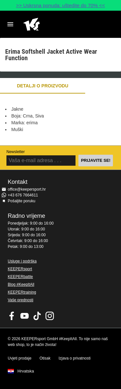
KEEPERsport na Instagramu (49, 316)
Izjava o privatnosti (74, 358)
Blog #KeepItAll (21, 284)
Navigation (10, 24)
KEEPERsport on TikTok (37, 316)
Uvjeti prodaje (19, 358)
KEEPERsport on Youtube (24, 316)
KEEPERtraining (22, 292)
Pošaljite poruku (21, 201)
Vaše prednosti (20, 300)
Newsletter (15, 152)
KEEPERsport (20, 269)
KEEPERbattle (20, 276)
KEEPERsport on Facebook (12, 316)
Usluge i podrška (22, 261)
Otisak (44, 358)
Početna (55, 24)
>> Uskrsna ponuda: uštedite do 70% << (60, 5)
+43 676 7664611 (23, 195)
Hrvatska (25, 371)
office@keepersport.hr (27, 189)
